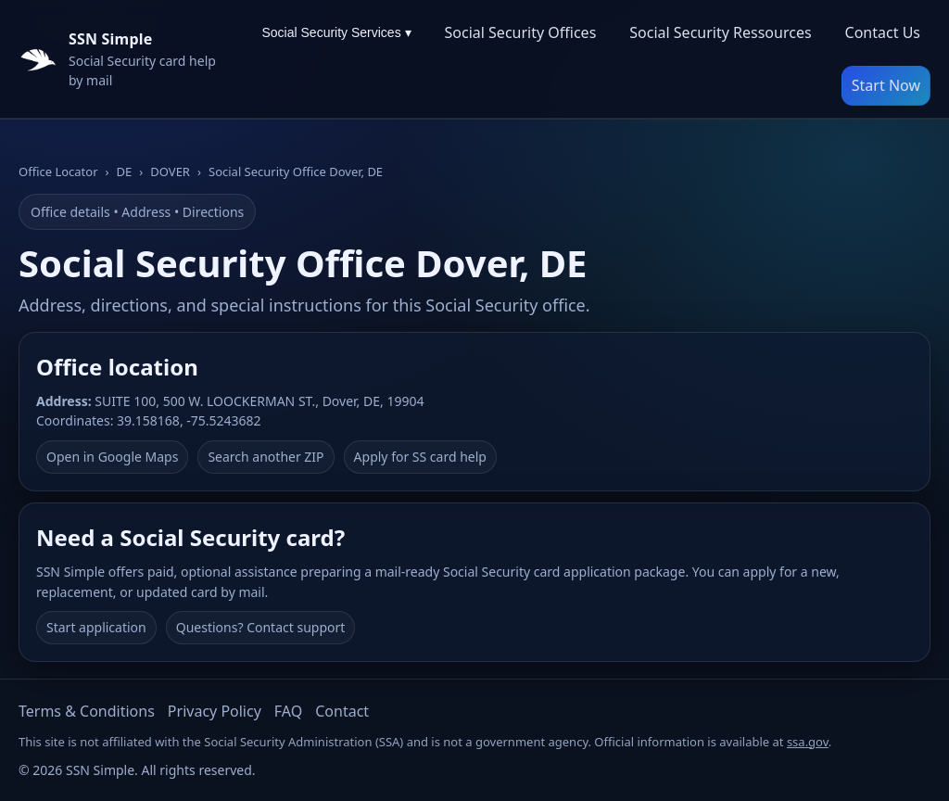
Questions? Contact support (261, 627)
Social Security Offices (521, 32)
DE (125, 171)
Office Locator (58, 171)
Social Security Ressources (720, 32)
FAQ (288, 711)
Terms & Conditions (87, 711)
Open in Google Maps (112, 456)
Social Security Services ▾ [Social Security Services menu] (336, 32)
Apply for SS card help (420, 456)
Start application (96, 627)
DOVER (170, 171)
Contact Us (882, 32)
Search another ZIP (265, 456)
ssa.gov (808, 741)
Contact (342, 711)
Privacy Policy (214, 711)
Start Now (886, 85)
